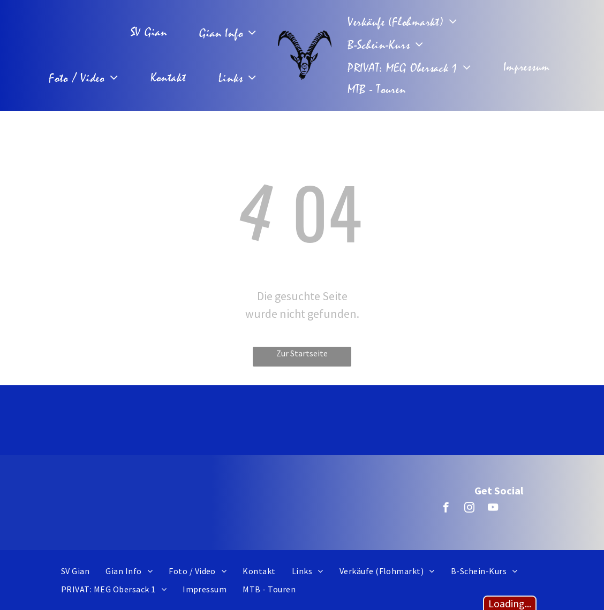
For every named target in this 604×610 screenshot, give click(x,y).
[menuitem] (151, 32)
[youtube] (493, 509)
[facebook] (446, 509)
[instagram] (469, 509)
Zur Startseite (302, 353)
